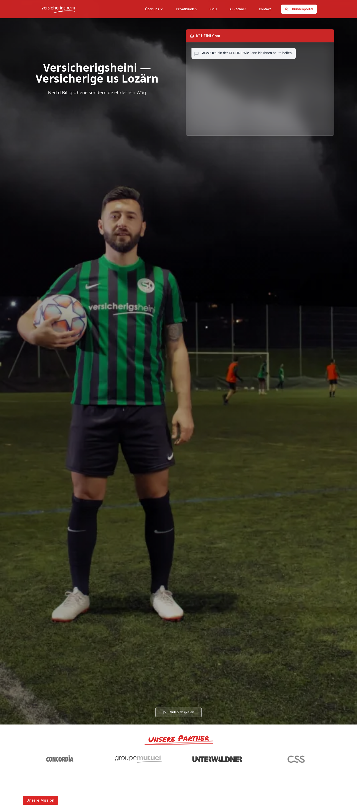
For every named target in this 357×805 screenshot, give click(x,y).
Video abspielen (178, 712)
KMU (213, 9)
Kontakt (265, 9)
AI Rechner (238, 9)
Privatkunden (186, 9)
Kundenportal (299, 9)
